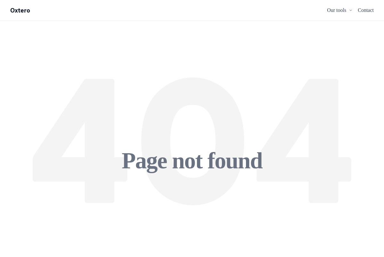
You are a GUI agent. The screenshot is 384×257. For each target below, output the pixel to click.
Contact (366, 10)
